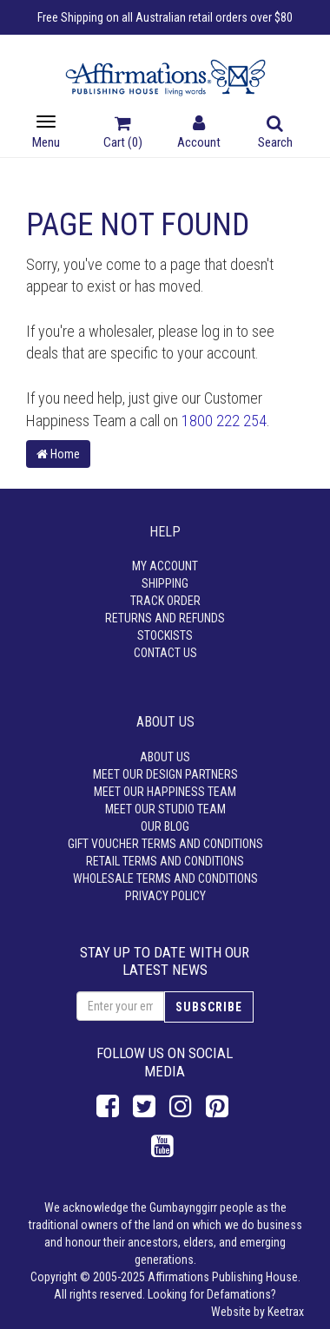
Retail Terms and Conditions (165, 861)
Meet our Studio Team (165, 809)
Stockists (165, 635)
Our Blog (165, 826)
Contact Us (165, 653)
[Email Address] (119, 1006)
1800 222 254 (224, 420)
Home (58, 454)
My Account (165, 566)
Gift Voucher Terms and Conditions (165, 844)
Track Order (165, 601)
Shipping (165, 583)
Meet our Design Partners (165, 774)
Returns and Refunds (165, 618)
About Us (165, 757)
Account (199, 133)
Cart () (122, 133)
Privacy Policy (165, 896)
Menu (46, 132)
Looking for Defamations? (212, 1294)
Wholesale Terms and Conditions (165, 878)
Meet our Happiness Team (165, 792)
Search (275, 133)
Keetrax (285, 1312)
